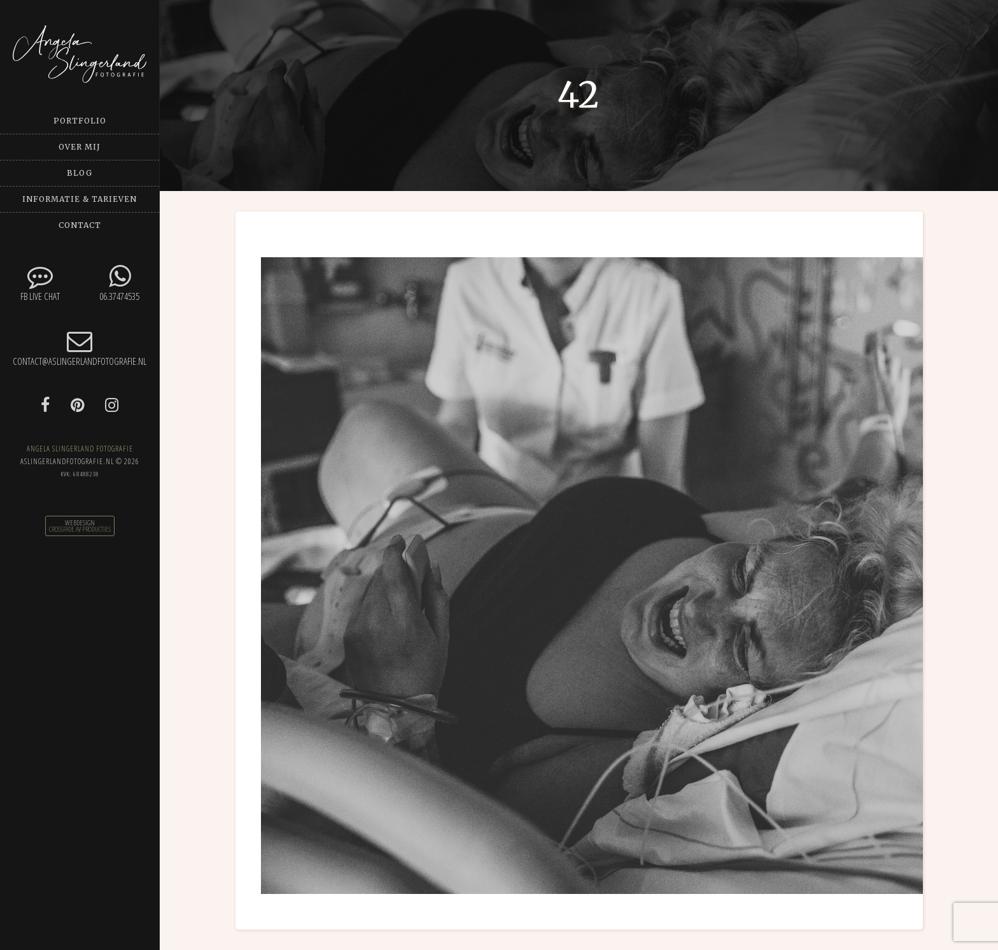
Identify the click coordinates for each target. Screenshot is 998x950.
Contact (80, 225)
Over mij (80, 147)
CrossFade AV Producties (80, 529)
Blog (79, 173)
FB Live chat (40, 283)
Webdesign (80, 523)
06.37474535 (119, 283)
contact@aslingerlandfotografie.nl (79, 348)
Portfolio (79, 120)
